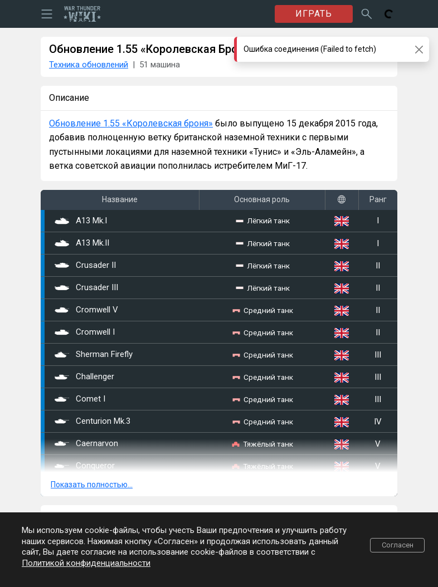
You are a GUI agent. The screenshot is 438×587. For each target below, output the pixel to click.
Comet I (80, 399)
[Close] (419, 49)
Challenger (84, 377)
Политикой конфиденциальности (86, 563)
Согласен (397, 545)
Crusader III (86, 288)
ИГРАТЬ (313, 13)
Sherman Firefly (94, 355)
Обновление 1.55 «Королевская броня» (131, 123)
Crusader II (85, 265)
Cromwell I (85, 332)
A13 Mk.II (82, 243)
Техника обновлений (88, 65)
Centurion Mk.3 (92, 421)
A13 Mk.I (81, 221)
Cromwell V (86, 310)
